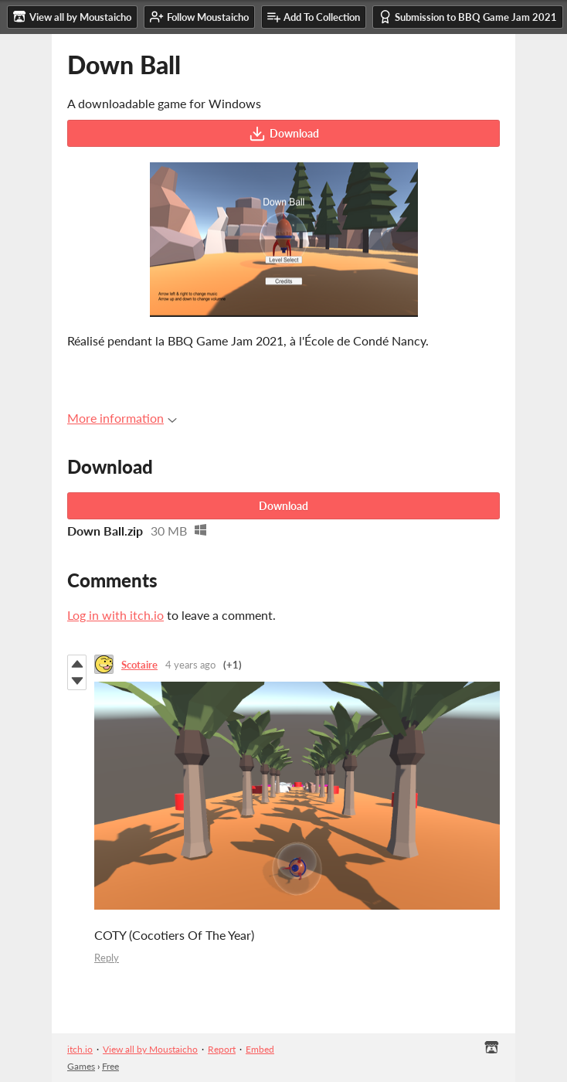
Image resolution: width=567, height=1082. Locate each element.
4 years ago (190, 664)
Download (284, 133)
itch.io (80, 1049)
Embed (260, 1049)
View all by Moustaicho (150, 1049)
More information (122, 417)
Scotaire (139, 664)
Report (222, 1049)
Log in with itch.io (115, 614)
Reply (106, 957)
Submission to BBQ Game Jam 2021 (468, 16)
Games (81, 1066)
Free (110, 1066)
